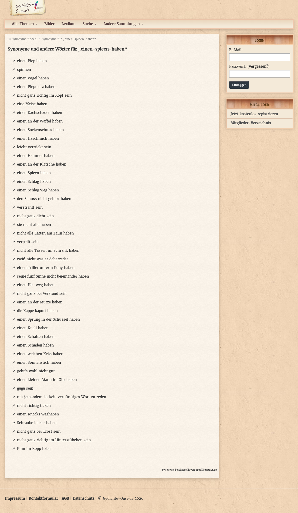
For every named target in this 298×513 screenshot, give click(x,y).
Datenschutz (83, 498)
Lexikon (68, 24)
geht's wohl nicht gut (36, 371)
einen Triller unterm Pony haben (45, 267)
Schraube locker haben (37, 423)
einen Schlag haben (34, 181)
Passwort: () (249, 67)
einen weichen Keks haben (40, 354)
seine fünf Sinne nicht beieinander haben (53, 276)
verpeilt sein (28, 242)
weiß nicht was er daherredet (42, 259)
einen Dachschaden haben (39, 112)
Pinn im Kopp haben (35, 448)
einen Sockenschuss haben (40, 130)
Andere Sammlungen (123, 24)
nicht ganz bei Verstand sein (42, 293)
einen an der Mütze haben (39, 302)
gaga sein (25, 388)
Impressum (15, 498)
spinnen (24, 69)
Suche (89, 24)
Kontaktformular (43, 498)
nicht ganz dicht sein (35, 216)
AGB (65, 498)
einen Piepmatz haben (36, 87)
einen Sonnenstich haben (39, 362)
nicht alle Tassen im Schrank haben (48, 250)
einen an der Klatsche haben (41, 164)
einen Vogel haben (33, 78)
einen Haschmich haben (38, 138)
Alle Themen (24, 24)
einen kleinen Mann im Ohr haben (47, 379)
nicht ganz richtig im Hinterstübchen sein (54, 440)
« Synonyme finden (22, 39)
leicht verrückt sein (34, 147)
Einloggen (239, 85)
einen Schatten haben (35, 336)
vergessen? (258, 66)
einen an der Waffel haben (40, 121)
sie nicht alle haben (34, 224)
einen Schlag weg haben (38, 190)
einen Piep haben (32, 61)
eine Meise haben (32, 104)
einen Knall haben (32, 328)
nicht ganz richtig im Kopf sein (44, 95)
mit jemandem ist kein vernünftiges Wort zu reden (61, 397)
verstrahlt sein (30, 207)
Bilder (49, 24)
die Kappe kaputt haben (37, 311)
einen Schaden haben (35, 345)
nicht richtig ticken (34, 405)
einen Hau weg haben (35, 285)
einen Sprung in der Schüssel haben (48, 319)
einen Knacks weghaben (38, 414)
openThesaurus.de (206, 469)
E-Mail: (236, 50)
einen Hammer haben (35, 155)
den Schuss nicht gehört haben (44, 199)
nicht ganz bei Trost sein (39, 431)
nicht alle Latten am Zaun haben (45, 233)
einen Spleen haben (34, 173)
